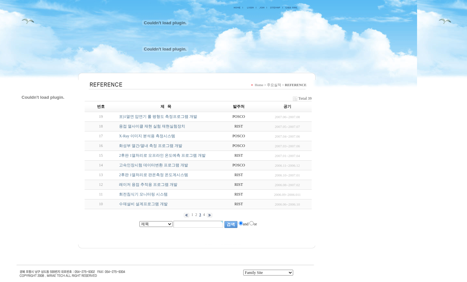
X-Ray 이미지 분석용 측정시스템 (147, 136)
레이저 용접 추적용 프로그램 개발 (148, 184)
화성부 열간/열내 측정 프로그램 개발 (150, 145)
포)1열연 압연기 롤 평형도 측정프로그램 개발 (158, 116)
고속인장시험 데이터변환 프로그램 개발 (153, 165)
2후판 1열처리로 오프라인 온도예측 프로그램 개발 (162, 155)
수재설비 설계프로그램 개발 (143, 204)
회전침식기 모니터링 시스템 (143, 194)
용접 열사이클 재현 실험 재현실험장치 (152, 126)
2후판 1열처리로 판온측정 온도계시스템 (153, 175)
